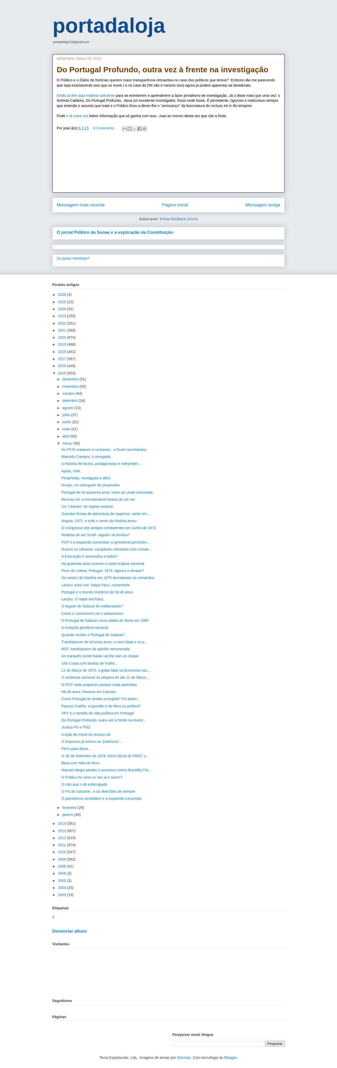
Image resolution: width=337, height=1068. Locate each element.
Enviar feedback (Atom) (179, 219)
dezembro (70, 379)
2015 (62, 373)
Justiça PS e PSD (75, 727)
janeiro (68, 815)
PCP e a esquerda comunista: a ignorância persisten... (105, 542)
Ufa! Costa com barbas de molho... (89, 663)
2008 (62, 866)
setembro (70, 400)
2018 (62, 352)
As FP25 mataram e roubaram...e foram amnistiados (104, 450)
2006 (62, 873)
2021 (62, 330)
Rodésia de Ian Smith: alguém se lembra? (95, 535)
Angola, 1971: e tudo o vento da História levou (98, 521)
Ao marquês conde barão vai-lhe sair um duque (99, 656)
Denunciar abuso (69, 931)
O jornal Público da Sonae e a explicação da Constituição (115, 232)
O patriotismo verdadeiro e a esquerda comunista (101, 798)
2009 (62, 859)
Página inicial (175, 204)
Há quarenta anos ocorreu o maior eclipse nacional (102, 564)
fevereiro (69, 808)
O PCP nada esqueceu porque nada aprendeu (99, 685)
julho (66, 415)
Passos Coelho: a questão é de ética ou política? (101, 706)
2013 (62, 831)
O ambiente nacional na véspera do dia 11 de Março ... (105, 677)
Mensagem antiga (263, 204)
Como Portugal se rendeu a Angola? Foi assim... (100, 699)
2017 (62, 359)
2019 (62, 344)
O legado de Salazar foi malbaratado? (92, 606)
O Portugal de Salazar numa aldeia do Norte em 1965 (105, 620)
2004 (62, 888)
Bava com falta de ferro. (80, 763)
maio (66, 429)
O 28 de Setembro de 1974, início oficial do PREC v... (104, 756)
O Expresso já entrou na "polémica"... (91, 741)
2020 (62, 337)
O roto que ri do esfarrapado (84, 784)
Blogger (230, 1057)
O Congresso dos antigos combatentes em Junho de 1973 (108, 528)
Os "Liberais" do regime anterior (87, 506)
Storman (184, 1057)
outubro (68, 393)
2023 (62, 316)
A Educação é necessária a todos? (89, 556)
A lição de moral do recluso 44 (86, 734)
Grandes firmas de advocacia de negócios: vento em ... (106, 514)
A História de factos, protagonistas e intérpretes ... (101, 464)
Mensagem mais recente (81, 204)
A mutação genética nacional (84, 627)
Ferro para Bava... (76, 749)
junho (67, 422)
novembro (70, 386)
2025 (62, 302)
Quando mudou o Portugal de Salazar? (93, 635)
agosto (68, 408)
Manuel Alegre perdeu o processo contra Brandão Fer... (106, 770)
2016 (62, 366)
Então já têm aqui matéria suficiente (86, 95)
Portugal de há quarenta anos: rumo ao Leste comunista (107, 492)
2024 (62, 309)
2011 (62, 845)
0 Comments (103, 128)
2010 (62, 852)
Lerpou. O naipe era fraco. (82, 599)
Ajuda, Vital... (72, 471)
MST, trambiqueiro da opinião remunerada (95, 649)
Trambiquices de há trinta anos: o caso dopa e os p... (104, 642)
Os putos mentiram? (73, 258)
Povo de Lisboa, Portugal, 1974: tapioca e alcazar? (102, 571)
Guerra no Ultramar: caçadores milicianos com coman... (106, 549)
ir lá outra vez (76, 116)
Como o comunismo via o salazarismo (92, 613)
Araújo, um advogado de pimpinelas (90, 485)
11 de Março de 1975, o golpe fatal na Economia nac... (105, 670)
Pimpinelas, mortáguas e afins (86, 478)
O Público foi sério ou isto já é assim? (91, 777)
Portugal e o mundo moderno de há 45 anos (97, 592)
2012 (62, 838)
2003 (62, 895)
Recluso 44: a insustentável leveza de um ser (98, 499)
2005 (62, 881)
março (67, 443)
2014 (62, 823)
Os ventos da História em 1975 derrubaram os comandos (107, 578)
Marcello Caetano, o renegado (86, 457)
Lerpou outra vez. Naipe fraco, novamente (95, 585)
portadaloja (109, 25)
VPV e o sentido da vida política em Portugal (97, 713)
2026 (62, 295)
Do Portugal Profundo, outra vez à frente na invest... (103, 720)
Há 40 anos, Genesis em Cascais (88, 692)
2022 (62, 323)
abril (66, 436)
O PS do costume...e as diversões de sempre (98, 791)
